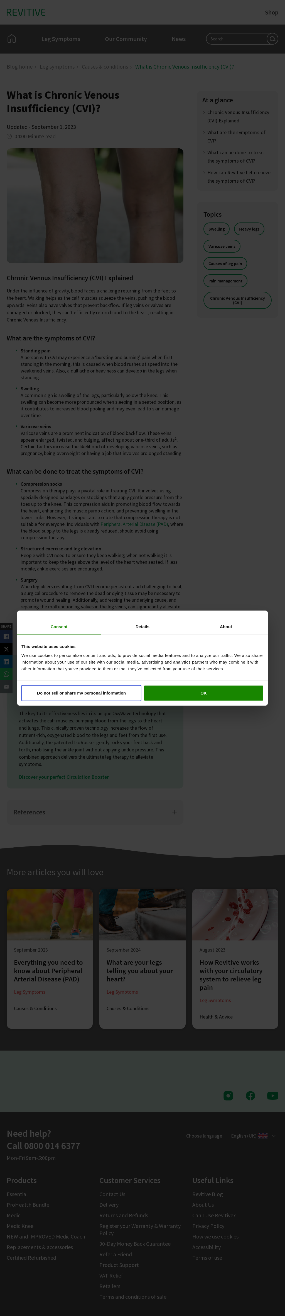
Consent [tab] (59, 626)
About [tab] (226, 626)
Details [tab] (142, 626)
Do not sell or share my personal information (81, 692)
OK (203, 692)
